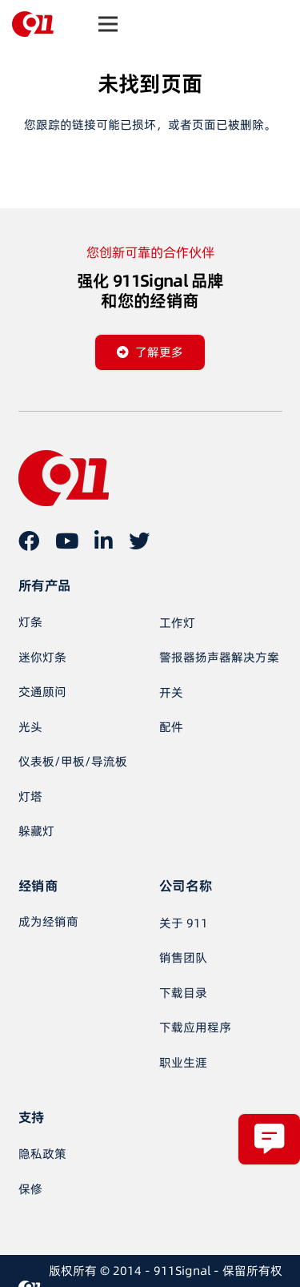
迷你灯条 (42, 657)
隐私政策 (42, 1153)
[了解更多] (150, 352)
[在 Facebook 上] (28, 540)
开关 (171, 692)
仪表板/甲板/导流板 (72, 761)
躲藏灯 (36, 830)
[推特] (139, 540)
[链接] (33, 24)
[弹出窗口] (269, 1139)
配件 (171, 726)
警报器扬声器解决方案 (219, 657)
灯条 (30, 621)
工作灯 (177, 622)
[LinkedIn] (103, 540)
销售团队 (183, 957)
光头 (30, 726)
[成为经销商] (48, 922)
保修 (30, 1188)
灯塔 (30, 796)
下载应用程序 (195, 1027)
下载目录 (183, 992)
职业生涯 (183, 1062)
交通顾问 (42, 691)
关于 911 (183, 923)
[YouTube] (66, 540)
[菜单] (108, 24)
